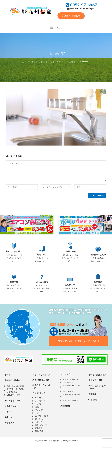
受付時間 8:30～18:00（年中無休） (81, 9)
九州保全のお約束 (98, 256)
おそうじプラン (39, 397)
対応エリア (42, 256)
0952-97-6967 (81, 5)
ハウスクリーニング (41, 379)
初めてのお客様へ (14, 253)
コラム (7, 416)
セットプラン (66, 379)
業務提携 (65, 410)
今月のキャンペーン (13, 405)
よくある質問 (42, 283)
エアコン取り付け (40, 384)
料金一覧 (14, 283)
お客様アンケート (12, 411)
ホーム (7, 379)
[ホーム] (23, 63)
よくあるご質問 (95, 385)
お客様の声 (70, 286)
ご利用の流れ (70, 253)
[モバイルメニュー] (56, 28)
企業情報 (98, 283)
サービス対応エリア (97, 379)
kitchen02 (86, 63)
